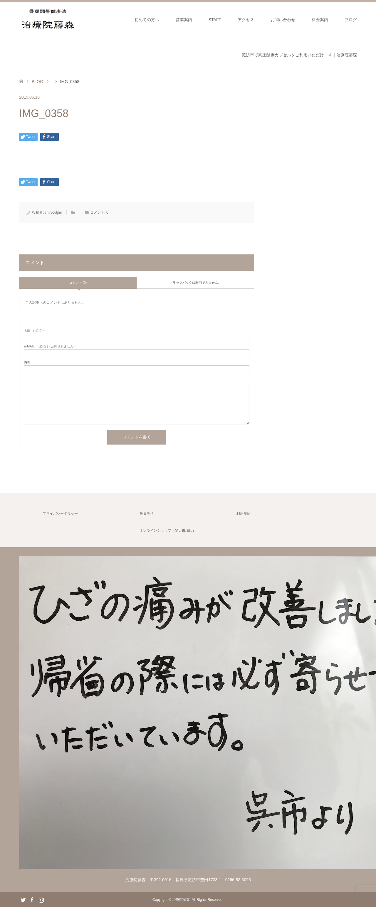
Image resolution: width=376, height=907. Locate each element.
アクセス (246, 19)
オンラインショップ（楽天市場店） (168, 530)
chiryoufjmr (53, 212)
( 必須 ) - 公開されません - (49, 346)
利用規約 (243, 513)
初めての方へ (147, 19)
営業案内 (184, 19)
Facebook (32, 899)
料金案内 (320, 19)
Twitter (23, 899)
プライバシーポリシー (60, 513)
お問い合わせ (283, 19)
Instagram (41, 899)
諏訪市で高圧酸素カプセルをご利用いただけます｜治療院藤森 (299, 55)
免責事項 (147, 513)
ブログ (351, 19)
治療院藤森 (181, 900)
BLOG (37, 81)
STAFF (215, 19)
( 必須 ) (33, 330)
